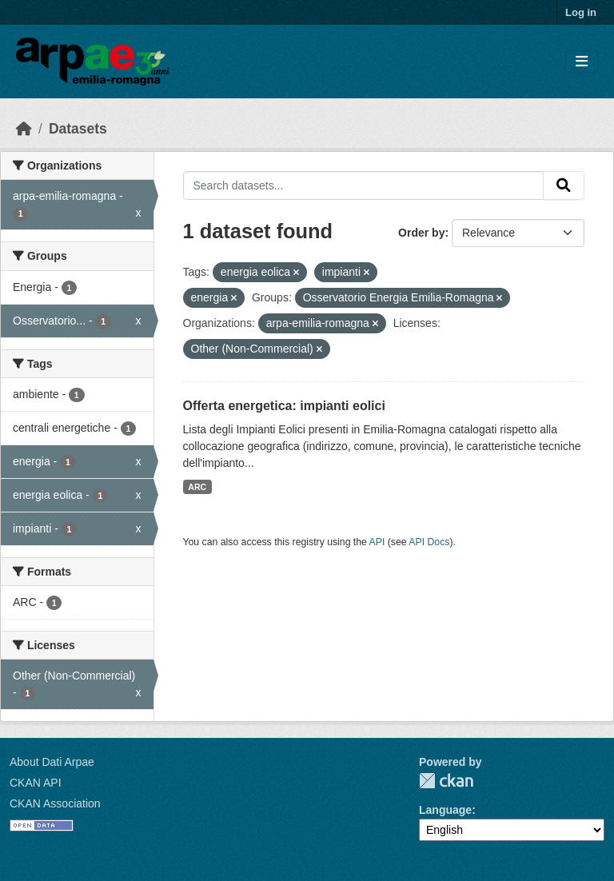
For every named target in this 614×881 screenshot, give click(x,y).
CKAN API (36, 782)
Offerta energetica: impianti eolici (284, 406)
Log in (580, 12)
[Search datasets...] (363, 185)
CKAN (446, 780)
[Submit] (563, 185)
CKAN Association (55, 803)
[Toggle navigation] (581, 62)
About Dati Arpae (52, 761)
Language (445, 809)
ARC (197, 487)
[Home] (24, 129)
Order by (421, 232)
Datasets (78, 129)
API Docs (429, 542)
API (377, 542)
